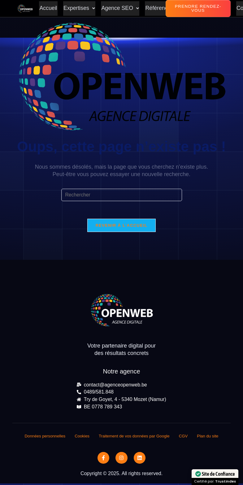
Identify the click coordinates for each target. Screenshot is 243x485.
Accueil (48, 9)
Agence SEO (119, 9)
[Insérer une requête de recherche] (121, 195)
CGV (186, 437)
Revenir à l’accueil (122, 226)
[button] (78, 8)
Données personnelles (41, 437)
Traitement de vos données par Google (135, 437)
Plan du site (211, 437)
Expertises (78, 9)
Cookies (80, 437)
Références (158, 9)
